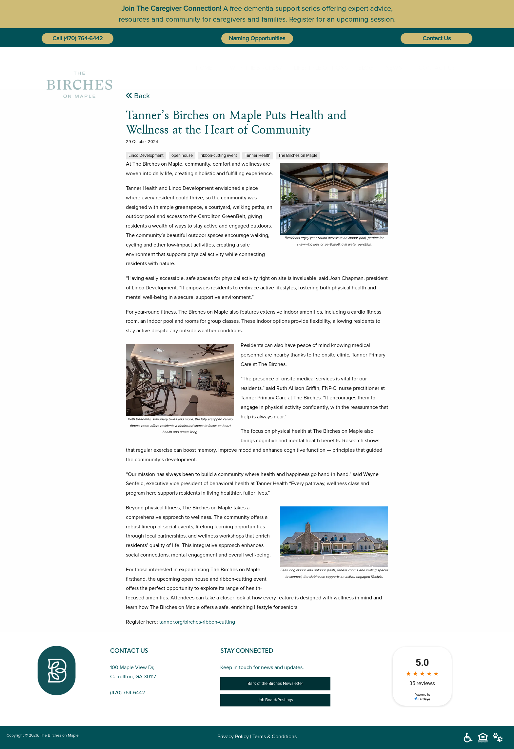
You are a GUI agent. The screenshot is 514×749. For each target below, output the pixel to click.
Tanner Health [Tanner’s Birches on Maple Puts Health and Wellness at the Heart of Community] (257, 155)
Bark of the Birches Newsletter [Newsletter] (275, 683)
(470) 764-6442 (83, 38)
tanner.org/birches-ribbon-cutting (197, 622)
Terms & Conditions (274, 736)
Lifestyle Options (314, 67)
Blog (363, 67)
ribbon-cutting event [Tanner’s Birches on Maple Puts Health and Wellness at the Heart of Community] (219, 155)
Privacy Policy (233, 736)
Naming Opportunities (257, 38)
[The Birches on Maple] (79, 67)
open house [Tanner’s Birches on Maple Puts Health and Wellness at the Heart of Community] (182, 155)
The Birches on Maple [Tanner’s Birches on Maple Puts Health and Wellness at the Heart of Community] (297, 155)
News (391, 67)
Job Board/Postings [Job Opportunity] (275, 700)
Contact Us (437, 38)
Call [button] (57, 38)
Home (201, 67)
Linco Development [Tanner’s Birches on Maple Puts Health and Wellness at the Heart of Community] (146, 155)
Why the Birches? (250, 67)
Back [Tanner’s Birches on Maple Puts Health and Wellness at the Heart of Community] (138, 95)
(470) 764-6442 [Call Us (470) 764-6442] (127, 692)
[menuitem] (203, 68)
